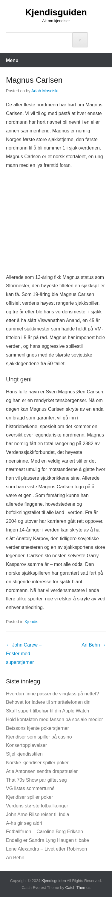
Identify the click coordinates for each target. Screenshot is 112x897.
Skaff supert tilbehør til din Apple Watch (47, 710)
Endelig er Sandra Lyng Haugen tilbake (47, 840)
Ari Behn (94, 644)
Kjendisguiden (56, 12)
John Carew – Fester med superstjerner (24, 653)
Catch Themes (77, 887)
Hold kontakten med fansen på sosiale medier (54, 719)
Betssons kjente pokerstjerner (37, 728)
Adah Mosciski (44, 90)
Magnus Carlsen (34, 79)
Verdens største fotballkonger (37, 805)
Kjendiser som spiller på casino (39, 736)
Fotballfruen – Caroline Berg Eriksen (44, 831)
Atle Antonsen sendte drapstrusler (42, 771)
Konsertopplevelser (26, 745)
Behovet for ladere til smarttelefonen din (48, 702)
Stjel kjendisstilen (24, 753)
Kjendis (31, 621)
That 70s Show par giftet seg (36, 780)
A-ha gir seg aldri (24, 823)
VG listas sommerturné (30, 788)
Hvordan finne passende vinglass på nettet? (52, 693)
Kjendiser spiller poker (29, 797)
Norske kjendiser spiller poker (37, 762)
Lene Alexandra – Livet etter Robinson (46, 848)
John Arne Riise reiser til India (37, 814)
